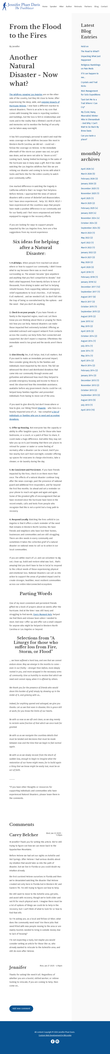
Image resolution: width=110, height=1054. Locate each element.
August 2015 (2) (88, 316)
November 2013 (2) (90, 385)
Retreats (78, 6)
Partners (88, 6)
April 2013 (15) (88, 410)
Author (69, 6)
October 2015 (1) (89, 306)
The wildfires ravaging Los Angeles (25, 94)
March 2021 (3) (88, 257)
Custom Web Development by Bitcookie (55, 1035)
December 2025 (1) (90, 188)
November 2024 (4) (90, 218)
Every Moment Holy (42, 614)
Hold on (84, 46)
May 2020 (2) (87, 262)
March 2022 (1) (88, 247)
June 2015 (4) (87, 321)
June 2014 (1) (87, 351)
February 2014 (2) (89, 370)
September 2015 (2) (90, 311)
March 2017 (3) (88, 302)
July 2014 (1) (87, 346)
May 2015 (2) (87, 326)
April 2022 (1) (87, 242)
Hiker (61, 6)
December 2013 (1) (90, 380)
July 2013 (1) (87, 405)
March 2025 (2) (88, 203)
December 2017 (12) (90, 287)
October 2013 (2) (89, 390)
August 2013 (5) (88, 400)
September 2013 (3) (90, 395)
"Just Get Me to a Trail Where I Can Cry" (89, 103)
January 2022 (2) (88, 252)
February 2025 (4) (89, 208)
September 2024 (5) (90, 228)
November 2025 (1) (90, 193)
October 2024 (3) (89, 223)
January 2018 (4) (88, 282)
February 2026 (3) (89, 178)
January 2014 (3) (88, 375)
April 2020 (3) (87, 267)
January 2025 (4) (88, 213)
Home (44, 6)
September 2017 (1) (90, 292)
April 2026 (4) (87, 169)
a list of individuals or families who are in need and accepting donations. (34, 416)
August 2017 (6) (88, 297)
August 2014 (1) (88, 341)
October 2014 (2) (89, 336)
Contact (104, 6)
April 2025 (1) (87, 198)
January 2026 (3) (88, 183)
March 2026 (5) (88, 174)
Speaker (53, 6)
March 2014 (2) (88, 365)
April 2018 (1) (87, 272)
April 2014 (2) (87, 360)
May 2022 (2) (87, 238)
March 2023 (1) (88, 233)
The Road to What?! (90, 51)
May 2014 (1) (87, 356)
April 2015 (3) (87, 331)
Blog (96, 6)
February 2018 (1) (89, 277)
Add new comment (21, 1008)
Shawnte (42, 408)
